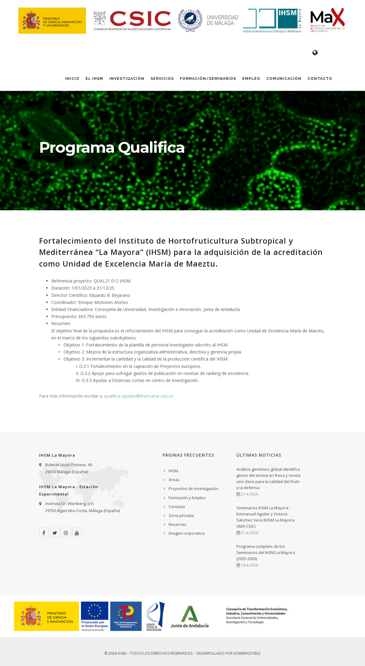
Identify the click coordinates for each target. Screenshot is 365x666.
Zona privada (181, 515)
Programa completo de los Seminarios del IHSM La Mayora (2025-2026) (265, 552)
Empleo (251, 79)
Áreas (174, 479)
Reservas (177, 524)
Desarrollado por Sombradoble (228, 653)
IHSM (173, 470)
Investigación (126, 79)
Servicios (162, 79)
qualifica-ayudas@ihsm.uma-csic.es (138, 396)
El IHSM (94, 79)
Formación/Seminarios (208, 79)
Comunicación (283, 79)
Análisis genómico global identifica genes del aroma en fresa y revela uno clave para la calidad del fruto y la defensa (268, 478)
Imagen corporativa (187, 533)
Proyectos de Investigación (193, 488)
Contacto (320, 79)
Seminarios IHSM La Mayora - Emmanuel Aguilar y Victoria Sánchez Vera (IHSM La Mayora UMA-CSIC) (265, 517)
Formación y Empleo (187, 497)
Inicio (72, 79)
